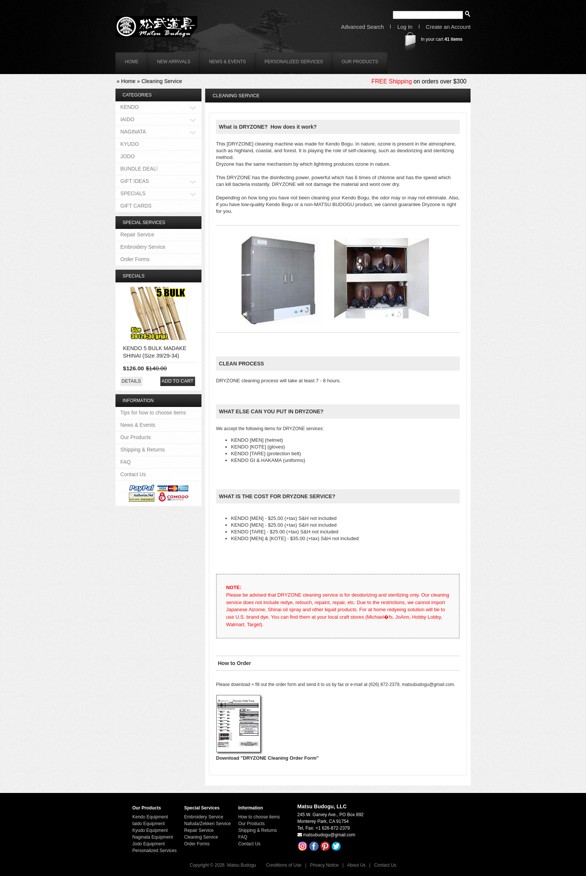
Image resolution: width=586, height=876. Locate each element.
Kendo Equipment (150, 817)
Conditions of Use (284, 865)
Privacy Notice (324, 865)
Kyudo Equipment (150, 830)
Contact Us (133, 474)
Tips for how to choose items (153, 413)
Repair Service (137, 235)
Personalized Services (294, 61)
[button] (131, 381)
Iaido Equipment (148, 823)
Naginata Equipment (152, 837)
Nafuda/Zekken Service (207, 823)
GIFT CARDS (135, 206)
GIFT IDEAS (134, 181)
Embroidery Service (143, 247)
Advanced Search (362, 27)
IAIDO (127, 119)
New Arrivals (173, 61)
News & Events (227, 61)
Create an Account (448, 27)
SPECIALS (133, 193)
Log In (404, 27)
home (131, 61)
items (453, 39)
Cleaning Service (161, 81)
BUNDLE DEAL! (139, 169)
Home (128, 81)
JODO (127, 156)
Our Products (360, 61)
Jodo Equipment (148, 843)
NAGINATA (133, 132)
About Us (356, 865)
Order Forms (134, 259)
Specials (134, 276)
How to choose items (259, 817)
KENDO (129, 107)
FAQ (125, 462)
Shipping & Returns (142, 450)
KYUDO (129, 144)
